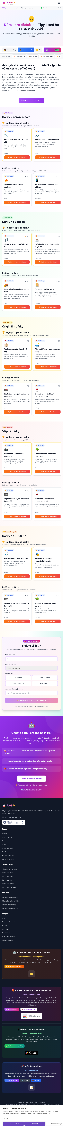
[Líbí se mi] (28, 131)
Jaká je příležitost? (11, 664)
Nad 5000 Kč (44, 683)
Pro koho (5, 841)
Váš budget (8, 673)
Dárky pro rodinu (8, 884)
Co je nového (6, 933)
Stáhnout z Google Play (14, 1046)
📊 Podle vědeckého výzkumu (31, 789)
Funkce (4, 833)
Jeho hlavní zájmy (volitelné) (14, 689)
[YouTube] (6, 817)
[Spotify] (10, 817)
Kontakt (4, 925)
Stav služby (6, 929)
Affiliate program (8, 940)
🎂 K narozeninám (19, 56)
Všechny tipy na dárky (10, 869)
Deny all (35, 1124)
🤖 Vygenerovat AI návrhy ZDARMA (31, 700)
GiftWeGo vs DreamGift (10, 908)
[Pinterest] (16, 817)
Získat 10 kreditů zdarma (31, 779)
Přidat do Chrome (28, 1009)
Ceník (4, 852)
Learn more (6, 1118)
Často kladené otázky (9, 922)
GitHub (25, 1080)
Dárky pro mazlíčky (9, 887)
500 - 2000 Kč (45, 678)
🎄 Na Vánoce (32, 56)
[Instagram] (20, 817)
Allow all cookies (13, 1124)
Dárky (4, 8)
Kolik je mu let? (10, 655)
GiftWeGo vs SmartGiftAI (10, 901)
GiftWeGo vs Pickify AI (10, 897)
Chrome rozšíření (8, 859)
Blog (3, 918)
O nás (4, 844)
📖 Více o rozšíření (12, 1009)
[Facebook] (13, 817)
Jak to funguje (7, 837)
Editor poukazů (7, 848)
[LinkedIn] (3, 817)
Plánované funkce (8, 936)
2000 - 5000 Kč (18, 683)
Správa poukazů (8, 855)
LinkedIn (36, 1080)
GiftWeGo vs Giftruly (9, 905)
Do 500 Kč (18, 678)
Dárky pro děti (7, 880)
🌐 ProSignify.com (12, 1080)
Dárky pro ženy (7, 876)
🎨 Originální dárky (47, 56)
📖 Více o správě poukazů (14, 966)
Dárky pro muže (13, 8)
